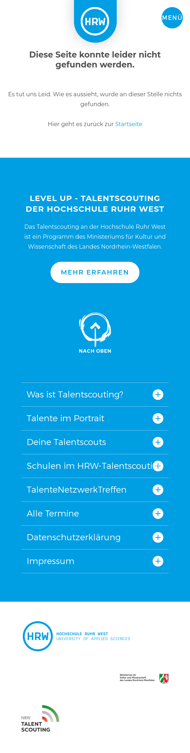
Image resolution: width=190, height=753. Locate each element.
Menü (172, 18)
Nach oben (95, 333)
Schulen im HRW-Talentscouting (95, 466)
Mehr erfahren (95, 272)
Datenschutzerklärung (74, 537)
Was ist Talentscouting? (75, 394)
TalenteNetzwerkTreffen (77, 489)
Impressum (50, 561)
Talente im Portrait (65, 418)
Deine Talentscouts (66, 442)
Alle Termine (53, 513)
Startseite (128, 124)
